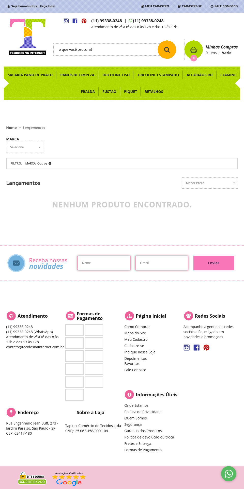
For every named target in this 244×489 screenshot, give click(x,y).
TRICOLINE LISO (116, 74)
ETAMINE (228, 74)
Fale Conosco (135, 369)
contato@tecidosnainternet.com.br (35, 347)
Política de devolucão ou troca (149, 437)
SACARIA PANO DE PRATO (30, 74)
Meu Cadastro (135, 339)
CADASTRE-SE (192, 6)
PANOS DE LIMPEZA (77, 74)
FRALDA (88, 91)
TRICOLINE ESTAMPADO (158, 74)
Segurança (133, 424)
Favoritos (132, 363)
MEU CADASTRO (157, 6)
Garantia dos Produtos (143, 430)
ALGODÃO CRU (199, 74)
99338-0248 (106, 21)
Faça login (47, 6)
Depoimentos (135, 358)
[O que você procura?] (167, 49)
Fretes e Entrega (137, 443)
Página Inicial (151, 316)
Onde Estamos (136, 405)
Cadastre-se (134, 345)
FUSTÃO (109, 91)
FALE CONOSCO (226, 6)
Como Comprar (137, 326)
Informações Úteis (156, 395)
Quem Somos (135, 418)
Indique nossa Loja (139, 352)
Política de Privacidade (142, 411)
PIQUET (130, 91)
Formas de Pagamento (143, 449)
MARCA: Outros (36, 163)
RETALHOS (154, 91)
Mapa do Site (135, 333)
